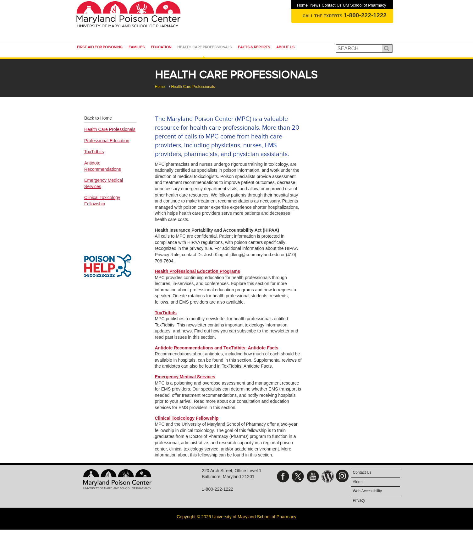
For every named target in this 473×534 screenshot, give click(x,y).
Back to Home (98, 118)
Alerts (358, 482)
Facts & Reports (254, 47)
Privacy (359, 500)
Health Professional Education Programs (197, 271)
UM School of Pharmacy (364, 5)
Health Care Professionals (204, 47)
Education (161, 47)
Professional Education (106, 140)
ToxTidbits (166, 312)
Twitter (298, 478)
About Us (285, 47)
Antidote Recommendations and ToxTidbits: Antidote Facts (216, 347)
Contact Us (331, 5)
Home (302, 5)
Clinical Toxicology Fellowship (187, 418)
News (315, 5)
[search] (359, 48)
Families (137, 47)
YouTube (313, 478)
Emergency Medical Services (185, 376)
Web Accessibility (367, 491)
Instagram (342, 478)
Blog (327, 478)
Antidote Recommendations (102, 166)
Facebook (283, 478)
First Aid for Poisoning (100, 47)
